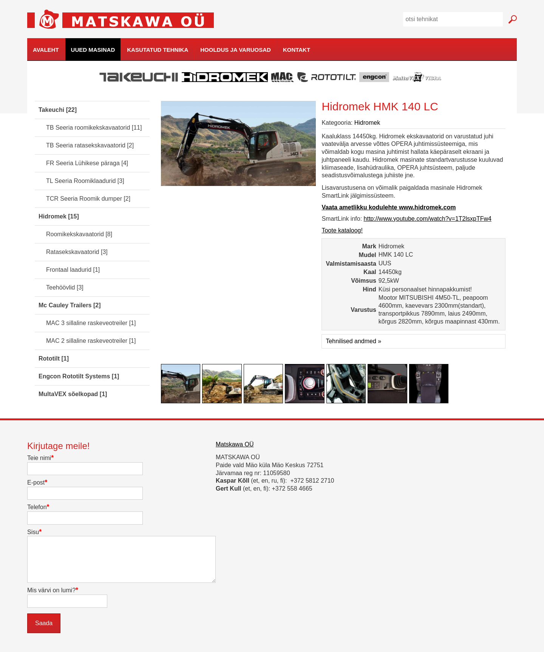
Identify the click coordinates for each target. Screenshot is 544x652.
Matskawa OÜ (234, 444)
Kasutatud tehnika (157, 49)
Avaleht (46, 49)
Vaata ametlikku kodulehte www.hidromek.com (388, 207)
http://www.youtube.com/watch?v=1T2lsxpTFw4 (427, 218)
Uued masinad (93, 49)
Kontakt (296, 49)
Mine (512, 19)
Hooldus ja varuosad (235, 49)
